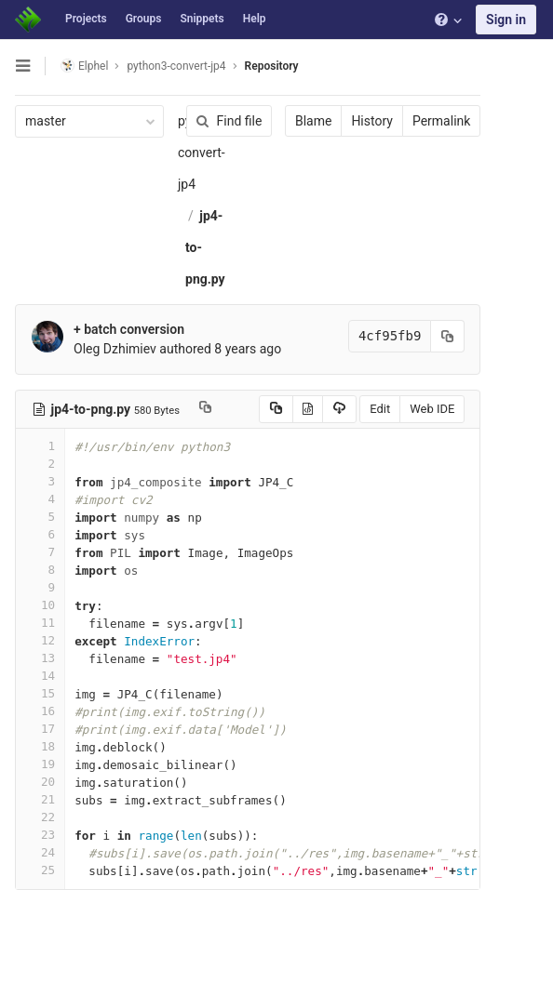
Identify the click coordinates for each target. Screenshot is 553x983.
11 (40, 623)
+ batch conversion (129, 329)
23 (40, 835)
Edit (380, 409)
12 (40, 640)
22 (40, 817)
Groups (144, 18)
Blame (313, 120)
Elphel (84, 66)
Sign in (506, 19)
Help (254, 18)
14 (40, 676)
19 (40, 764)
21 (40, 799)
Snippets (201, 18)
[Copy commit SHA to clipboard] (448, 336)
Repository (272, 66)
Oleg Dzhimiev (115, 348)
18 (40, 746)
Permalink (441, 120)
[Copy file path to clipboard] (205, 409)
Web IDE (432, 409)
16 (40, 711)
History (372, 120)
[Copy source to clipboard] (275, 409)
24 (40, 852)
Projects (86, 18)
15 (40, 693)
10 (40, 605)
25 (40, 870)
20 (40, 782)
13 (40, 658)
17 (40, 729)
